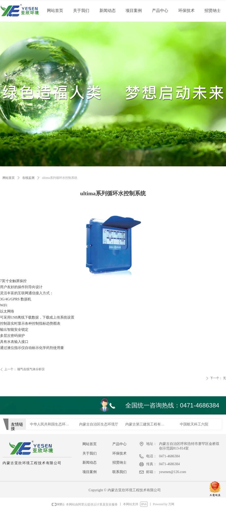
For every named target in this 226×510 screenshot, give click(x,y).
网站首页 (9, 178)
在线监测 (28, 178)
